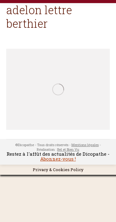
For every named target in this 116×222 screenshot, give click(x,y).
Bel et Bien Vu (68, 149)
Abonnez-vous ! (58, 159)
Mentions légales (85, 144)
